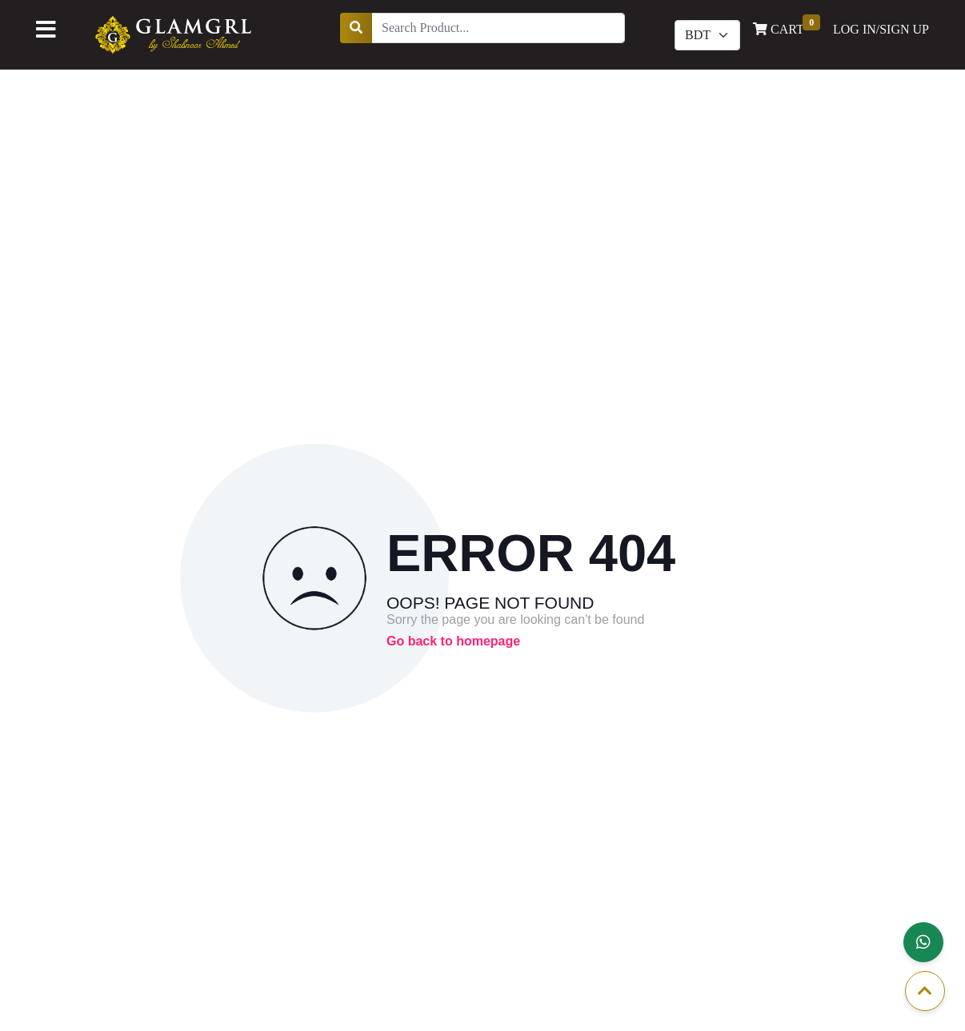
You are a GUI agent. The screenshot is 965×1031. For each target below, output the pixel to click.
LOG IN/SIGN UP (881, 29)
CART (786, 28)
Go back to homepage (453, 641)
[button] (923, 942)
